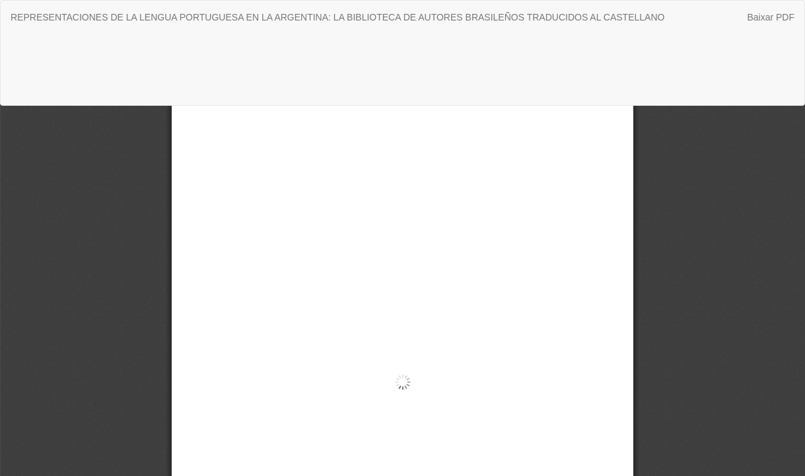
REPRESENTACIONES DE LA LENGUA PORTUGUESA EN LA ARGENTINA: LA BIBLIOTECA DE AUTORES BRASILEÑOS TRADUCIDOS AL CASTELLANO (337, 17)
